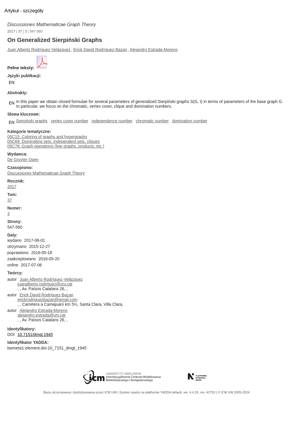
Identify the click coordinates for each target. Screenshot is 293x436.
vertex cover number (69, 121)
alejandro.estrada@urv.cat (41, 315)
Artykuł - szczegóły (23, 10)
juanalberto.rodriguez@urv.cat (45, 284)
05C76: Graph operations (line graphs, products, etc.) (55, 146)
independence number (112, 121)
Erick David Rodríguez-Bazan (100, 49)
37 (20, 31)
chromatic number (152, 121)
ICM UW (111, 392)
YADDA (166, 392)
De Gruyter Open (23, 159)
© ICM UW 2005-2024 (233, 392)
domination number (189, 121)
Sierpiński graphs (31, 121)
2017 (11, 31)
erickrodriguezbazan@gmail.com (47, 299)
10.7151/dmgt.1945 (35, 334)
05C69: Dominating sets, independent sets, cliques (53, 141)
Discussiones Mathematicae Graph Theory (51, 24)
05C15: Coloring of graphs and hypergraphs (47, 136)
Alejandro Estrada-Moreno (154, 49)
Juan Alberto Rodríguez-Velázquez (39, 49)
